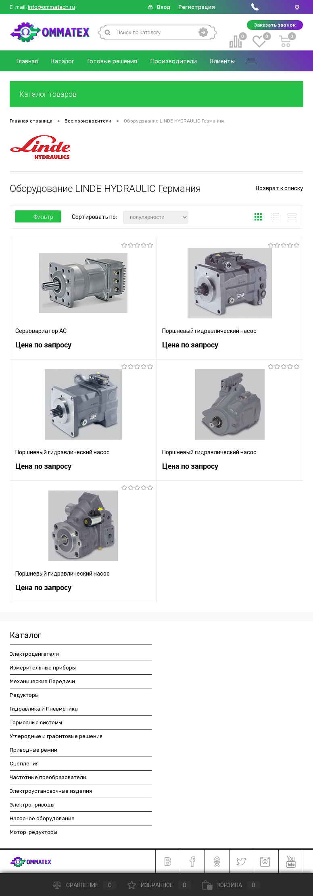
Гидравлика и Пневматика (44, 709)
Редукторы (24, 695)
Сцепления (24, 764)
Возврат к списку (279, 188)
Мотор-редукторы (33, 832)
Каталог (62, 61)
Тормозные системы (36, 722)
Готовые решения (112, 61)
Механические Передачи (42, 681)
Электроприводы (32, 805)
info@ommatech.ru (51, 7)
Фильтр (38, 217)
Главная (27, 61)
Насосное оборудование (42, 818)
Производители (173, 61)
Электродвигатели (34, 654)
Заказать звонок (275, 25)
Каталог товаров (156, 94)
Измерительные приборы (43, 668)
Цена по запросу (43, 345)
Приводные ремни (33, 750)
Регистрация (196, 7)
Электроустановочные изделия (51, 791)
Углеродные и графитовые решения (56, 736)
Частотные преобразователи (48, 777)
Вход (163, 7)
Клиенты (222, 61)
